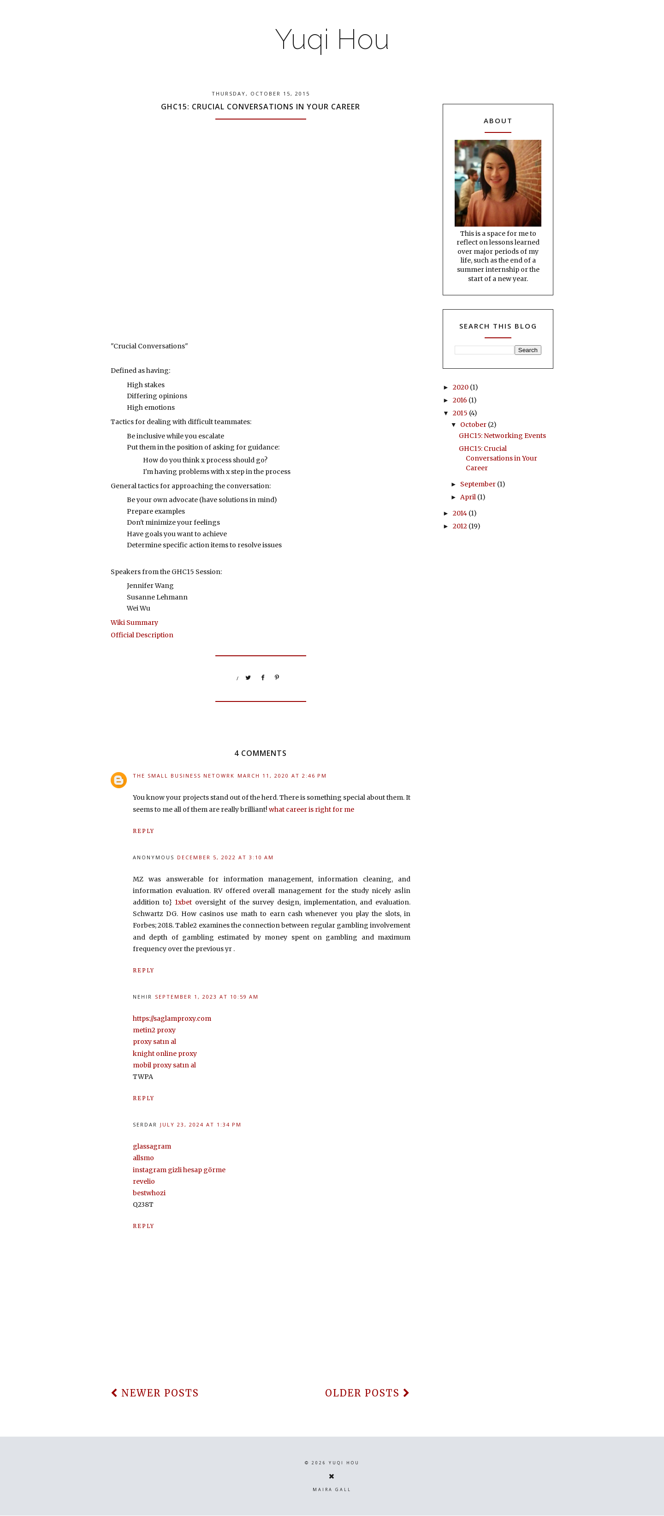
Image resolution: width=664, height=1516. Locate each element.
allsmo (143, 1158)
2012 (460, 526)
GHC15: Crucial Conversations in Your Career (498, 458)
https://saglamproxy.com (172, 1018)
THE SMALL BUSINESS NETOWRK (184, 775)
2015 (461, 413)
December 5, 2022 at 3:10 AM (225, 857)
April (468, 497)
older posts (367, 1393)
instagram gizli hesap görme (179, 1170)
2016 (460, 400)
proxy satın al (154, 1041)
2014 (460, 513)
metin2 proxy (154, 1030)
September (478, 484)
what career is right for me (311, 809)
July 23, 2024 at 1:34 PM (201, 1124)
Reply (143, 831)
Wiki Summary (134, 622)
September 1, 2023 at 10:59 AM (207, 996)
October (474, 424)
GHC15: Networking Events (502, 435)
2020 (461, 387)
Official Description (142, 635)
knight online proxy (165, 1053)
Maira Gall (332, 1489)
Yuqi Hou (332, 39)
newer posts (155, 1393)
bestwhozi (149, 1193)
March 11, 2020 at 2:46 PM (282, 775)
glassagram (152, 1146)
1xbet (183, 902)
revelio (144, 1181)
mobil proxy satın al (164, 1065)
